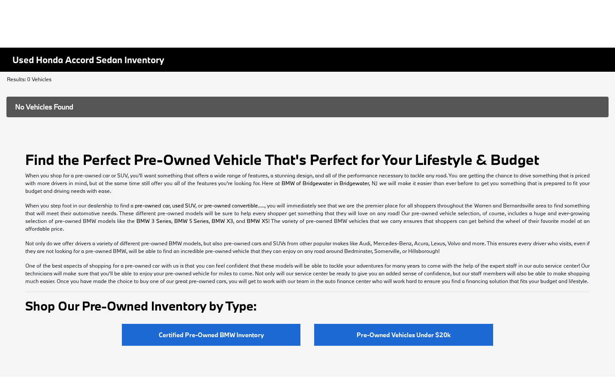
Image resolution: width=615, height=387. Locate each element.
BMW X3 (222, 220)
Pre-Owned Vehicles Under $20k (404, 335)
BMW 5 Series (191, 220)
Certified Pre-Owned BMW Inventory (211, 335)
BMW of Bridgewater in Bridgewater (325, 183)
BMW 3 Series (153, 220)
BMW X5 (257, 220)
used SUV (183, 205)
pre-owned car (152, 205)
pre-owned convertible (231, 205)
